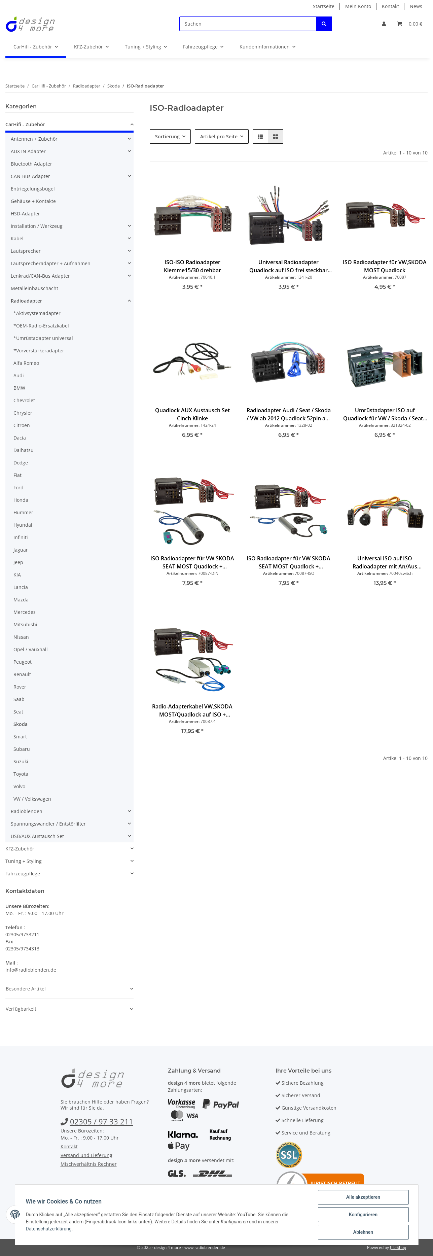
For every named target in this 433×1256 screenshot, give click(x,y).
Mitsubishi (25, 624)
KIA (17, 574)
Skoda (20, 724)
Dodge (20, 462)
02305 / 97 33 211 (101, 1121)
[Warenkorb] (409, 23)
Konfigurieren (363, 1214)
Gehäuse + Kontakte (33, 201)
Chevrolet (24, 400)
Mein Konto (358, 6)
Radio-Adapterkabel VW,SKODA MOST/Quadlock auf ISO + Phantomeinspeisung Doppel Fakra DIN (192, 711)
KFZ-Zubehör (19, 848)
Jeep (18, 562)
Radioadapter (26, 301)
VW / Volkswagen (32, 799)
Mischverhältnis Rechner (89, 1164)
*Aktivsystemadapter (37, 313)
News (416, 6)
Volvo (19, 786)
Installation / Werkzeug (37, 226)
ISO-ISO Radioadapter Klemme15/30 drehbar (192, 266)
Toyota (20, 774)
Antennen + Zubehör (34, 139)
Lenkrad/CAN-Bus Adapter (40, 276)
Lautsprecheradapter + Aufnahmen (51, 263)
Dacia (19, 437)
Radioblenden (26, 811)
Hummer (23, 512)
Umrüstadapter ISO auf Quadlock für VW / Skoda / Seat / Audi (384, 414)
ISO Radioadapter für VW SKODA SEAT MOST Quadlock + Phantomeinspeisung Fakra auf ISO (288, 562)
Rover (19, 687)
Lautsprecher (26, 251)
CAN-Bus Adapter (30, 176)
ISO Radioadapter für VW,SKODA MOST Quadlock (385, 266)
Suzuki (20, 761)
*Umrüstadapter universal (43, 338)
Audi (18, 375)
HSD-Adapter (25, 213)
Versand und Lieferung (86, 1155)
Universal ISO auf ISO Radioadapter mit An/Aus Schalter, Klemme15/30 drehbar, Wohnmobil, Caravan (385, 562)
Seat (18, 711)
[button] (383, 23)
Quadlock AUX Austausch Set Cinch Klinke (192, 414)
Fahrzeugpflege (22, 873)
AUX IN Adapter (28, 151)
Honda (20, 500)
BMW (19, 388)
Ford (18, 487)
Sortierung (167, 136)
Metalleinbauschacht (34, 288)
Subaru (21, 749)
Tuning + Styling (23, 861)
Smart (20, 736)
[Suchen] (248, 23)
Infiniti (20, 537)
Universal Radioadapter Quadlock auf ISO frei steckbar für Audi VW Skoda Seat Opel (288, 266)
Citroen (21, 425)
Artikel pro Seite (219, 136)
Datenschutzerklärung (49, 1228)
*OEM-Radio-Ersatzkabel (41, 325)
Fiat (17, 475)
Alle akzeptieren (363, 1197)
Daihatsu (23, 450)
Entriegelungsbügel (33, 188)
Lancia (20, 587)
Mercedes (24, 612)
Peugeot (22, 662)
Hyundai (22, 525)
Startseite (323, 6)
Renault (22, 674)
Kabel (17, 238)
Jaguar (20, 550)
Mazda (21, 599)
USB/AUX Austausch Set (37, 836)
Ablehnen (363, 1232)
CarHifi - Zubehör (25, 124)
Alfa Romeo (26, 363)
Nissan (21, 637)
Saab (19, 699)
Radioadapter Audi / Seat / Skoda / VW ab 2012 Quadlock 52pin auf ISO (289, 414)
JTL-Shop (398, 1247)
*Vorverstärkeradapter (38, 350)
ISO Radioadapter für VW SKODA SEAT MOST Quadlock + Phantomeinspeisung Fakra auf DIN (192, 562)
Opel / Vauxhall (30, 649)
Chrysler (22, 413)
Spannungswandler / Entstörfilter (48, 824)
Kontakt (390, 6)
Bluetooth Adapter (31, 164)
